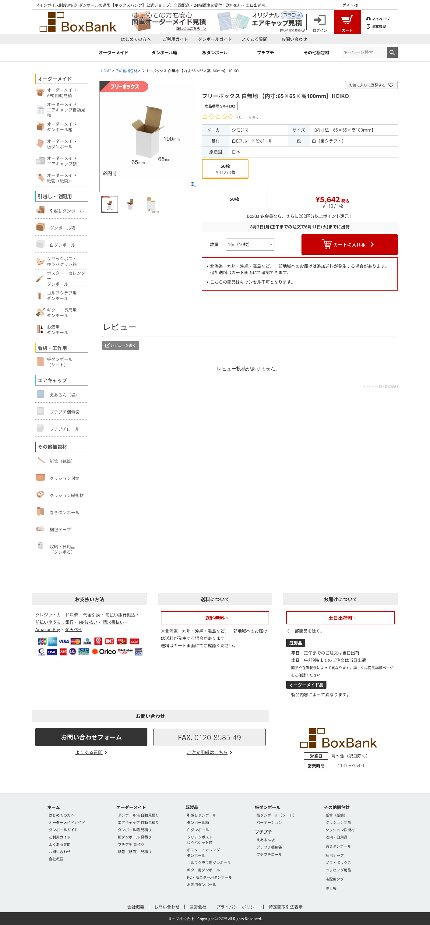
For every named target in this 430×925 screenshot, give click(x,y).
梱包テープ (53, 528)
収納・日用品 (336, 836)
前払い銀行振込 (120, 615)
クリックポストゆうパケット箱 (200, 839)
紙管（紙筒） (55, 460)
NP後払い (88, 622)
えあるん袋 (265, 839)
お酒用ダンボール (201, 884)
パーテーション (269, 822)
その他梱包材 (126, 70)
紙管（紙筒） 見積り (135, 851)
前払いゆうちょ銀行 (54, 622)
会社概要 (56, 858)
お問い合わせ (294, 39)
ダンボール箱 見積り (135, 829)
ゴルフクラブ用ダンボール (209, 862)
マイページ (378, 18)
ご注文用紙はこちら (207, 752)
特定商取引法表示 (286, 907)
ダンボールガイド (215, 39)
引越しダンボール (60, 210)
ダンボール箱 (55, 227)
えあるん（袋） (57, 394)
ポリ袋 (331, 888)
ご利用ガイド (175, 39)
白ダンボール (55, 244)
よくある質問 (254, 39)
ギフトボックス (338, 862)
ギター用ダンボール (203, 869)
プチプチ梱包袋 (57, 411)
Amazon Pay (47, 629)
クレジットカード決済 (56, 615)
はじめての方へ (136, 39)
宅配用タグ (335, 878)
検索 (392, 52)
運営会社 (197, 907)
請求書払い (113, 622)
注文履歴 (376, 26)
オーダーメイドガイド (67, 822)
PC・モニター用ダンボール (209, 877)
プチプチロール (57, 428)
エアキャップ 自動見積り (138, 822)
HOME (106, 70)
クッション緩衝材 (60, 494)
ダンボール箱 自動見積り (138, 814)
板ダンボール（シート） (276, 814)
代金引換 (91, 615)
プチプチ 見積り (131, 844)
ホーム (53, 807)
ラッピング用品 (338, 869)
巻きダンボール (57, 511)
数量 (214, 244)
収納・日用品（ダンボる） (55, 547)
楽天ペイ (73, 629)
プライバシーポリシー (237, 907)
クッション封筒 (57, 477)
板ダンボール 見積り (135, 836)
